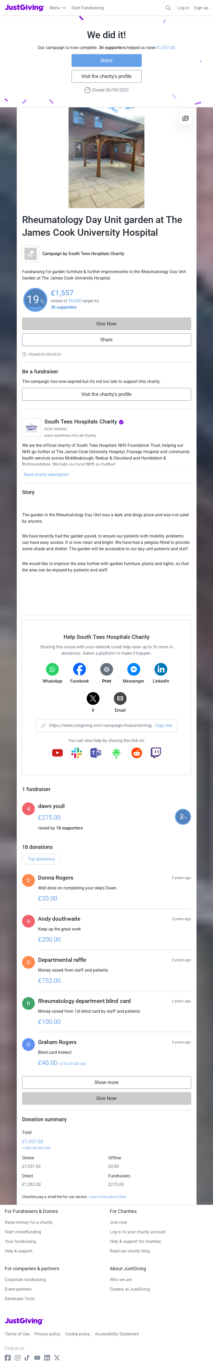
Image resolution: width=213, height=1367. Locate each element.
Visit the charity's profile (106, 76)
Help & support (18, 1251)
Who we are (121, 1279)
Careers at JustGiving (130, 1289)
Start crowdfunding (23, 1231)
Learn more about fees (107, 1197)
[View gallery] (185, 118)
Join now (118, 1222)
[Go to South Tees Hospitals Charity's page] (31, 427)
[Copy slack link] (76, 753)
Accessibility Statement (117, 1334)
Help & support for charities (135, 1241)
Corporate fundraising (25, 1279)
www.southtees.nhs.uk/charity (70, 435)
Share (106, 60)
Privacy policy (47, 1334)
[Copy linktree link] (116, 755)
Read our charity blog (130, 1251)
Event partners (18, 1289)
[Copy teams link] (95, 753)
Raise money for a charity (29, 1222)
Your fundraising (20, 1241)
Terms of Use (17, 1334)
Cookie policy (77, 1334)
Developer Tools (20, 1298)
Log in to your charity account (138, 1231)
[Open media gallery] (107, 157)
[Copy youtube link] (57, 753)
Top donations (41, 859)
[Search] (168, 8)
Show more (112, 1084)
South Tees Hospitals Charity (96, 253)
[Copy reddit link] (136, 753)
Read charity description (46, 474)
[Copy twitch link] (156, 753)
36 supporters (64, 307)
